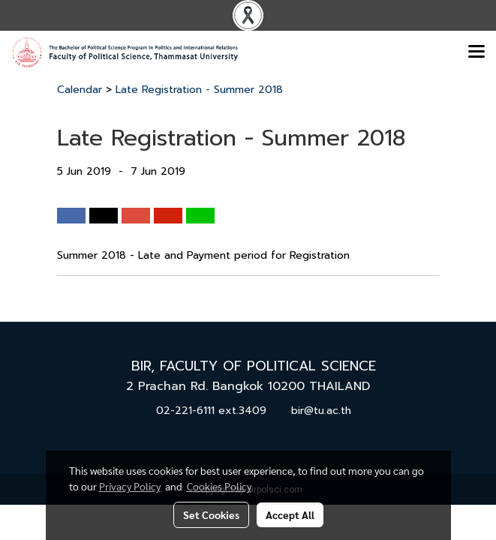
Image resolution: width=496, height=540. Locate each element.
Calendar (79, 90)
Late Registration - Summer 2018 (199, 90)
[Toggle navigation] (476, 52)
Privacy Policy (130, 486)
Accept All (290, 514)
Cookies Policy (219, 486)
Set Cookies (211, 514)
